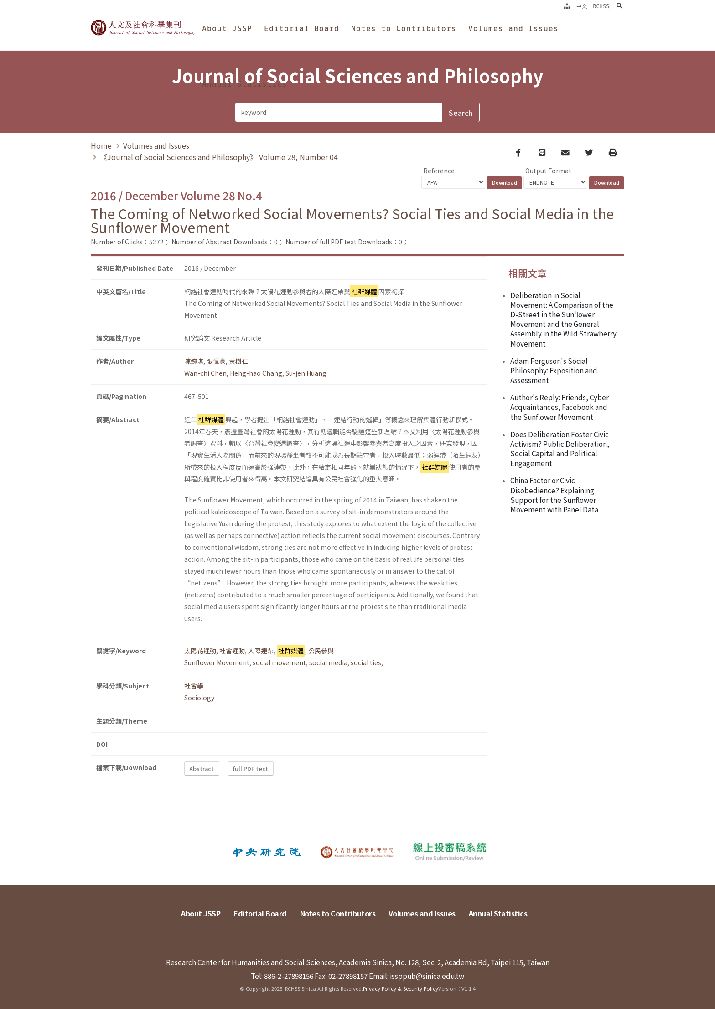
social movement (279, 662)
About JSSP (227, 28)
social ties (366, 662)
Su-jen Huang (305, 373)
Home (101, 145)
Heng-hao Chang (256, 373)
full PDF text (250, 768)
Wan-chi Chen (205, 373)
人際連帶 (261, 650)
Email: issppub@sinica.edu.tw (416, 976)
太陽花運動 (200, 650)
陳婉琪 (193, 361)
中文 (581, 6)
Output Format (548, 170)
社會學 (193, 685)
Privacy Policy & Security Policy (400, 988)
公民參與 (321, 650)
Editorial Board (301, 28)
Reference (439, 170)
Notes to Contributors (403, 28)
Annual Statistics (244, 84)
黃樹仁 (238, 361)
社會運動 (232, 650)
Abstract (201, 768)
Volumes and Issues (513, 28)
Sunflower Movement (216, 662)
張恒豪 (216, 361)
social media (328, 662)
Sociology (199, 697)
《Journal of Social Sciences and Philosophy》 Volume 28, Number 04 (219, 156)
